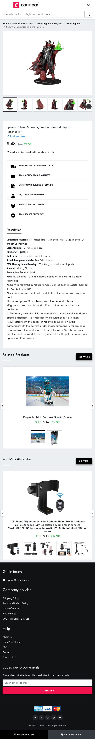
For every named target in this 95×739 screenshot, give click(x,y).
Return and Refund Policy (15, 603)
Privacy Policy (9, 613)
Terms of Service (11, 608)
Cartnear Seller (10, 657)
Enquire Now (24, 734)
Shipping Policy (11, 598)
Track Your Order (11, 642)
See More (84, 356)
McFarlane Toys (16, 136)
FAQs (5, 647)
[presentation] (3, 406)
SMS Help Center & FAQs (16, 618)
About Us (7, 636)
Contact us (8, 652)
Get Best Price (71, 734)
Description (14, 229)
